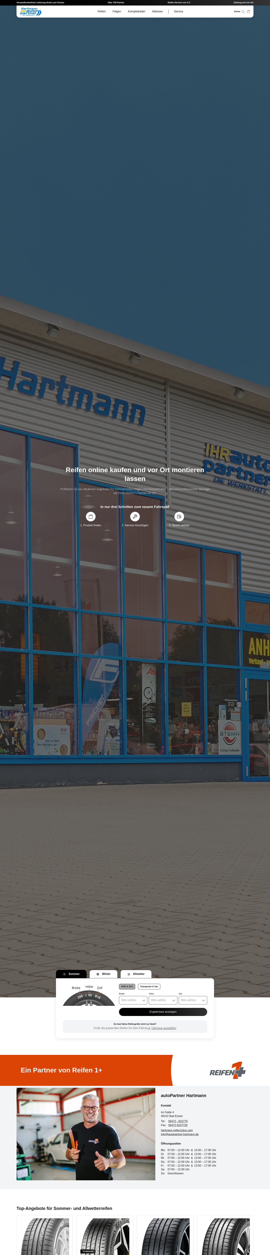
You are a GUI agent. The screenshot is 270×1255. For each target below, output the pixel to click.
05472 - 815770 (178, 1121)
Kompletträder (136, 11)
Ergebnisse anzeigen (162, 1011)
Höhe (151, 994)
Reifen (102, 11)
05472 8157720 (178, 1125)
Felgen (117, 11)
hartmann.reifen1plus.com (177, 1130)
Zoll (180, 994)
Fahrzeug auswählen (164, 1028)
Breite (121, 994)
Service (178, 11)
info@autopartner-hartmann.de (180, 1134)
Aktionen (157, 11)
